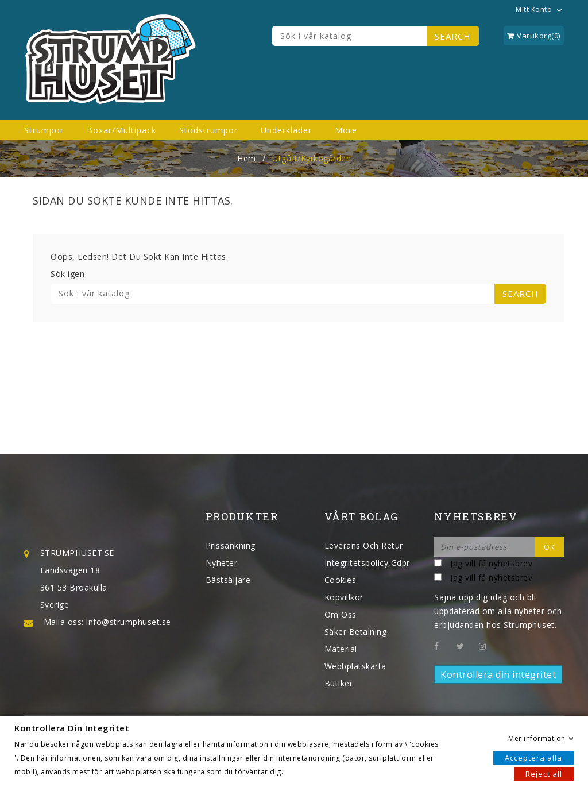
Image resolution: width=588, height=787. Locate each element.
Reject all (543, 773)
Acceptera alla (533, 757)
